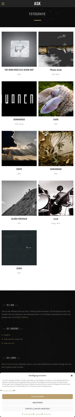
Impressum (47, 414)
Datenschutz (39, 414)
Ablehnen (37, 403)
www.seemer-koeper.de (13, 339)
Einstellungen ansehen (37, 409)
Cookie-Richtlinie (29, 414)
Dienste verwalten (8, 390)
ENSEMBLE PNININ (20, 317)
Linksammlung (11, 364)
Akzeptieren (37, 396)
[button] (72, 376)
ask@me (7, 335)
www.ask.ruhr (9, 343)
